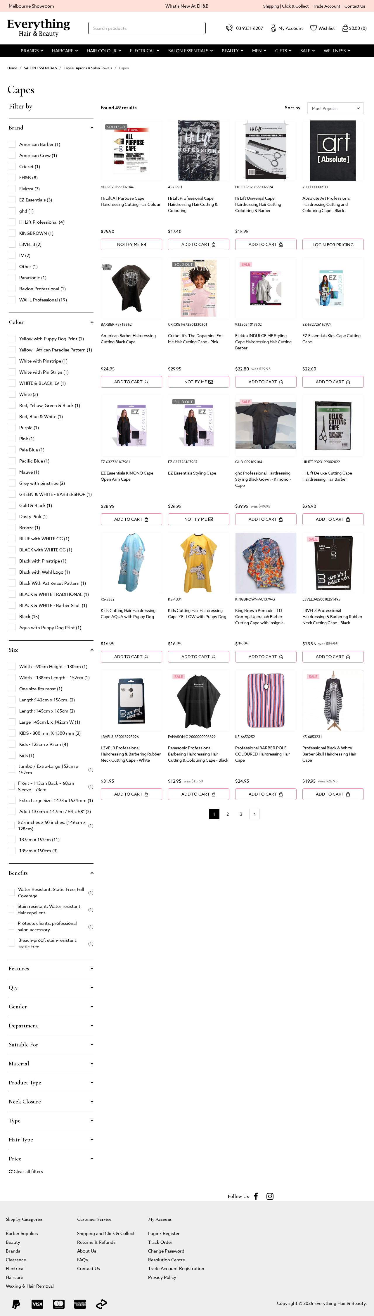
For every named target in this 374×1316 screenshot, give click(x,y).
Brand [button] (16, 127)
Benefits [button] (18, 873)
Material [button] (19, 1063)
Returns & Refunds (96, 1241)
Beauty (13, 1241)
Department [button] (23, 1025)
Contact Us (354, 6)
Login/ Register (164, 1233)
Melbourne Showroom (31, 5)
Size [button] (13, 649)
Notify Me (131, 244)
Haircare (14, 1276)
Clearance (16, 1259)
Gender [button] (18, 1006)
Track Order (160, 1241)
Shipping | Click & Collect (286, 6)
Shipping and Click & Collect (106, 1233)
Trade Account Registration (176, 1268)
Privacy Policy (162, 1276)
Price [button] (15, 1158)
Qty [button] (13, 987)
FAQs (82, 1259)
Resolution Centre (166, 1259)
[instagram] (270, 1196)
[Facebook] (256, 1196)
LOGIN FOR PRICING (333, 244)
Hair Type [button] (21, 1139)
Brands (13, 1250)
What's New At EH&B (187, 5)
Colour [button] (17, 322)
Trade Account (326, 6)
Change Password (166, 1250)
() (354, 28)
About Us (86, 1250)
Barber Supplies (22, 1233)
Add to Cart (198, 244)
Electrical (15, 1268)
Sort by (292, 108)
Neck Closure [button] (25, 1101)
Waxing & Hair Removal (30, 1285)
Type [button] (14, 1120)
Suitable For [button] (23, 1044)
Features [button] (19, 968)
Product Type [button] (25, 1082)
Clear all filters (26, 1171)
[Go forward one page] (254, 814)
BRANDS (30, 50)
